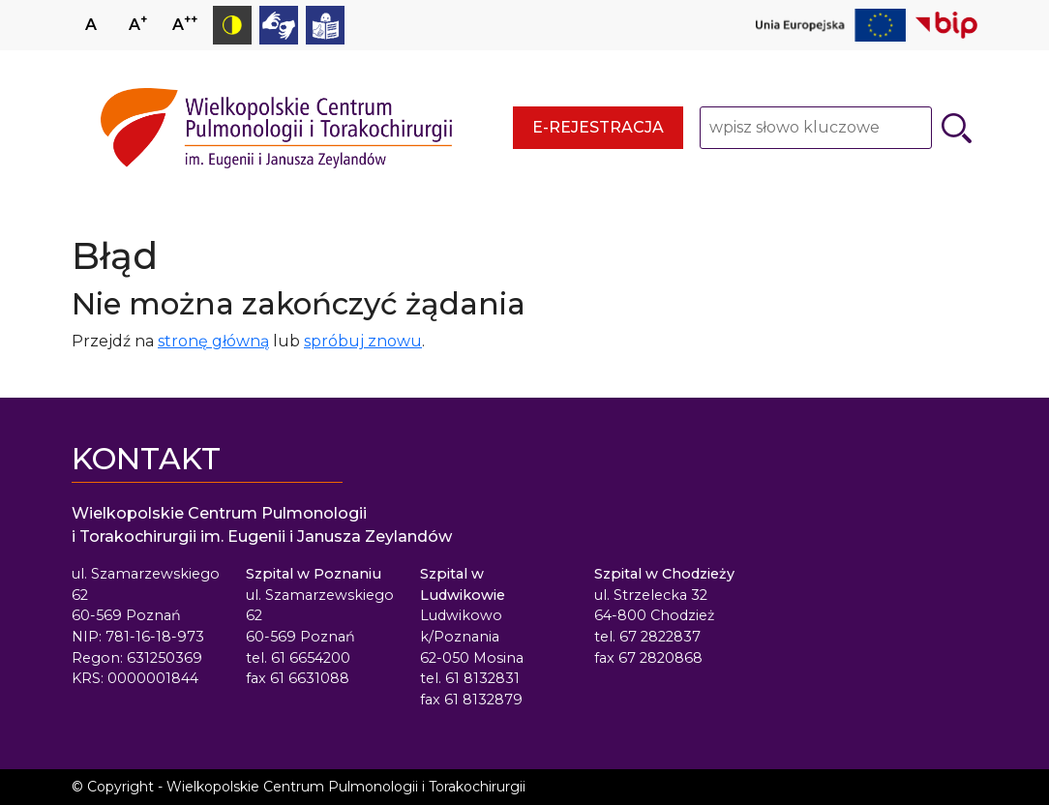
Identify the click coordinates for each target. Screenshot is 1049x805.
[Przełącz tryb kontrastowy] (232, 25)
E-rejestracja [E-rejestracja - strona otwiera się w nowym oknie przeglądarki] (598, 127)
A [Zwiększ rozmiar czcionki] (138, 23)
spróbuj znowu (363, 341)
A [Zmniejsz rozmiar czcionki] (184, 23)
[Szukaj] (956, 128)
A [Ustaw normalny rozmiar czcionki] (91, 24)
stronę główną (213, 341)
